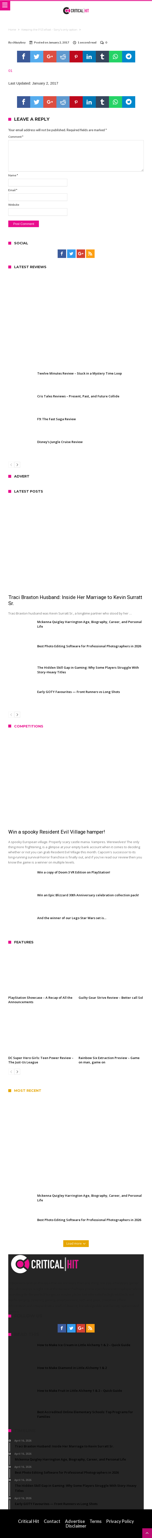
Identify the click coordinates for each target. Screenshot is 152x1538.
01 (10, 70)
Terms (95, 1521)
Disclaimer (76, 1526)
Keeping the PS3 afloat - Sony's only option (49, 29)
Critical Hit (28, 1521)
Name (13, 175)
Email (12, 190)
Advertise (75, 1521)
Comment (15, 136)
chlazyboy (19, 42)
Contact (52, 1521)
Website (13, 204)
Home (12, 29)
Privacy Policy (120, 1521)
